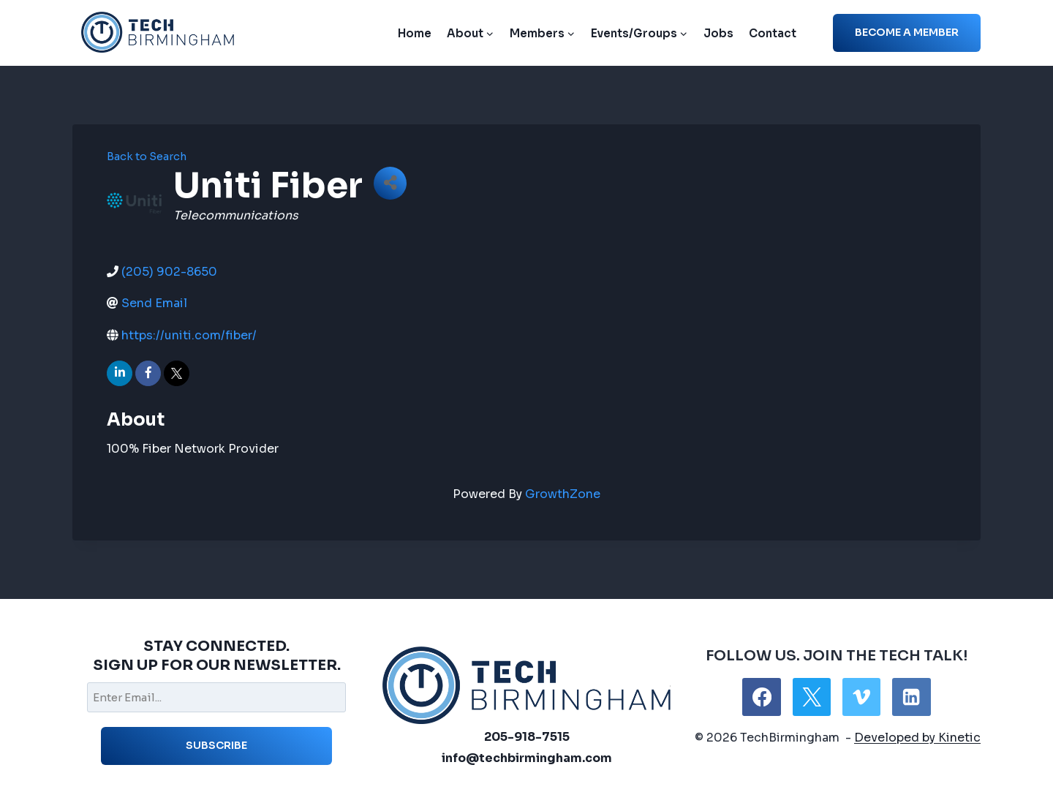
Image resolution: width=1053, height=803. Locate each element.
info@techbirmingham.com (527, 758)
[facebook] (148, 373)
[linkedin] (119, 373)
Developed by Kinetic (917, 737)
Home (414, 33)
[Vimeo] (861, 697)
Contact (772, 33)
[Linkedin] (911, 697)
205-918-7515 (527, 736)
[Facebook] (761, 697)
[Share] (390, 183)
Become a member (907, 32)
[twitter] (176, 373)
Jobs (718, 33)
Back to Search (146, 156)
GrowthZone (562, 494)
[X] (812, 697)
